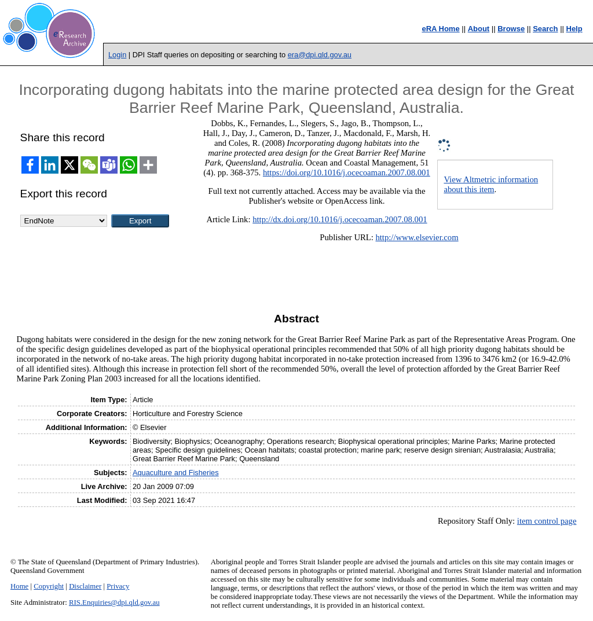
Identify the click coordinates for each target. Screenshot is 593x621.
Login (117, 54)
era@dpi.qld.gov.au (320, 54)
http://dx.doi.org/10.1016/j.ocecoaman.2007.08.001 (339, 219)
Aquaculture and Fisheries (176, 472)
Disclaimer (85, 586)
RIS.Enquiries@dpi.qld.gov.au (114, 602)
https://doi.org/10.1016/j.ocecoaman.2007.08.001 (346, 172)
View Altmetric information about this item (491, 184)
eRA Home (440, 28)
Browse (511, 28)
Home (19, 586)
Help (574, 28)
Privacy (118, 586)
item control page (547, 521)
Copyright (49, 586)
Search (545, 28)
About (479, 28)
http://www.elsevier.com (416, 237)
